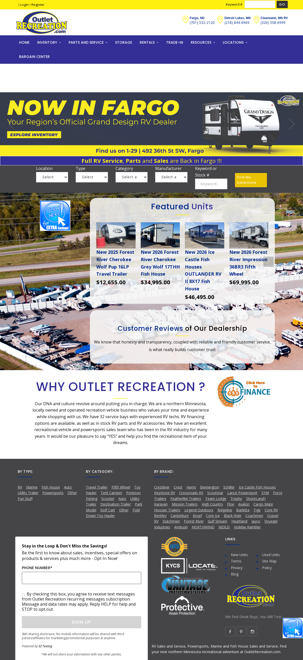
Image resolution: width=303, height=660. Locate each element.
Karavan (161, 504)
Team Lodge (215, 498)
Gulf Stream (217, 521)
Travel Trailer (96, 487)
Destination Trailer (115, 504)
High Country (212, 504)
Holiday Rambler (247, 527)
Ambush (181, 527)
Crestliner (162, 487)
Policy (267, 567)
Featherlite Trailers (185, 498)
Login (23, 4)
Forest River (194, 521)
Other (124, 510)
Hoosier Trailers (167, 510)
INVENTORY (47, 42)
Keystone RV (164, 492)
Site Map (269, 561)
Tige (257, 510)
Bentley (160, 515)
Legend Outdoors (198, 510)
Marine (32, 487)
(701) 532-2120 (202, 22)
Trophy (236, 498)
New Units (239, 554)
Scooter (107, 498)
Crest (178, 487)
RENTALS (147, 42)
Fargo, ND (197, 18)
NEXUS (224, 527)
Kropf (197, 515)
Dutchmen (171, 521)
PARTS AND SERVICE (86, 42)
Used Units (271, 554)
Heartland (239, 521)
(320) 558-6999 (273, 22)
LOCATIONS (233, 42)
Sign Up (81, 622)
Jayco (255, 521)
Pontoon (133, 492)
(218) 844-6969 (237, 22)
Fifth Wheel (120, 487)
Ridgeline (224, 510)
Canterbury (180, 515)
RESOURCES (201, 42)
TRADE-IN (174, 42)
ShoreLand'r (256, 498)
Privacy (237, 567)
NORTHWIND (203, 527)
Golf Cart (107, 510)
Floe (230, 504)
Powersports (52, 492)
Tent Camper (111, 492)
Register (37, 4)
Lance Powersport (242, 492)
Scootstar (215, 492)
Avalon (243, 504)
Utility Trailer (28, 492)
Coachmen (254, 515)
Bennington (209, 487)
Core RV (271, 510)
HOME (24, 42)
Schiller (229, 487)
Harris (191, 487)
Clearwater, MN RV (274, 18)
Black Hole (232, 515)
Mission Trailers (185, 504)
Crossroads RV (191, 492)
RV (20, 487)
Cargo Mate (263, 504)
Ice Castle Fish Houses (257, 487)
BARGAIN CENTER (34, 56)
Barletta (242, 510)
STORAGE (123, 42)
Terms (236, 561)
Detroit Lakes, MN (238, 18)
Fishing (91, 498)
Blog (234, 574)
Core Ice (213, 515)
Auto (68, 487)
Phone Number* (37, 567)
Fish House (51, 487)
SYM (265, 492)
